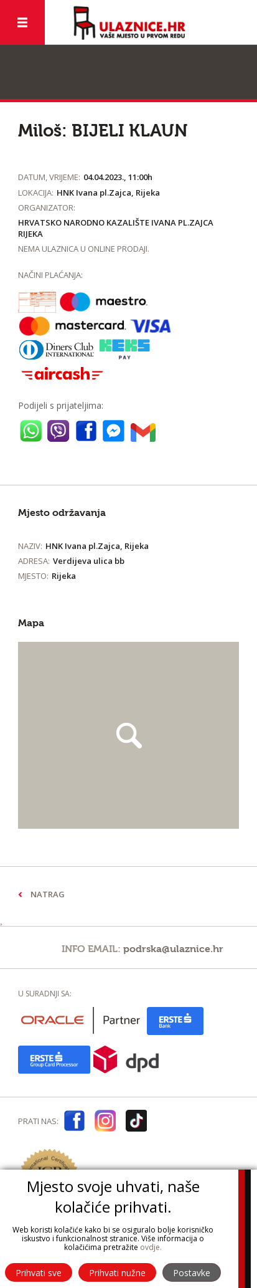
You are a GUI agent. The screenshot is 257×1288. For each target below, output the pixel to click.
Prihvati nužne (117, 1273)
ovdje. (151, 1247)
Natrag (47, 894)
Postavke (191, 1273)
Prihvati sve (39, 1273)
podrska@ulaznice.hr (173, 949)
